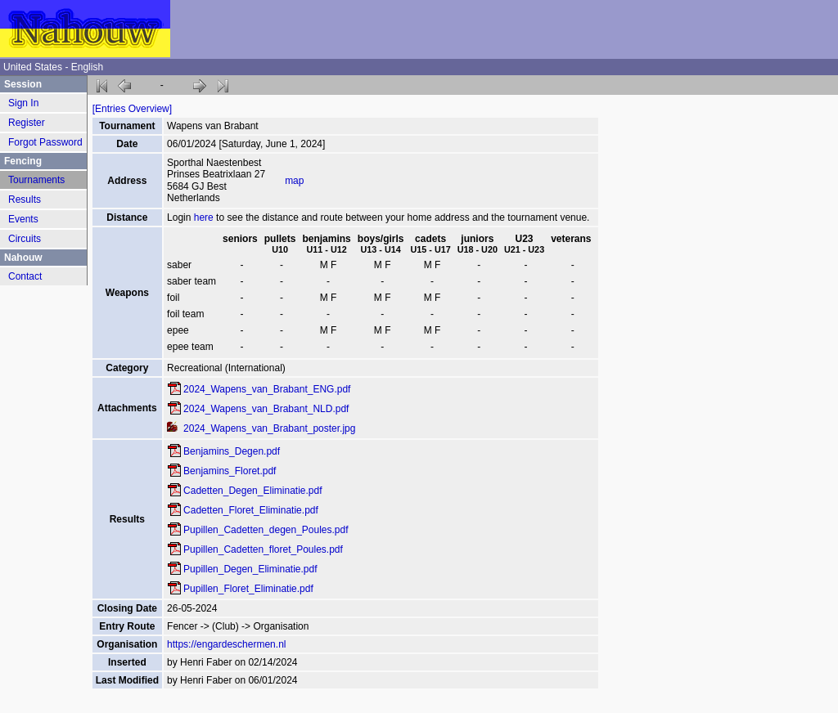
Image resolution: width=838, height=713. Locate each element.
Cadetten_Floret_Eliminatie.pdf (250, 510)
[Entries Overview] (132, 108)
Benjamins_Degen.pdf (231, 451)
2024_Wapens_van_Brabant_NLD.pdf (266, 409)
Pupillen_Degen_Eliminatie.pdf (250, 569)
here (204, 217)
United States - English (53, 67)
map (294, 180)
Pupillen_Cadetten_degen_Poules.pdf (266, 530)
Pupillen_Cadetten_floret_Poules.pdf (263, 549)
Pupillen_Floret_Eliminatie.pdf (248, 588)
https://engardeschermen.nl (226, 644)
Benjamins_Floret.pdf (229, 471)
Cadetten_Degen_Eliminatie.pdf (252, 490)
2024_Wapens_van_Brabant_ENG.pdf (266, 389)
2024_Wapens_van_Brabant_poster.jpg (269, 428)
